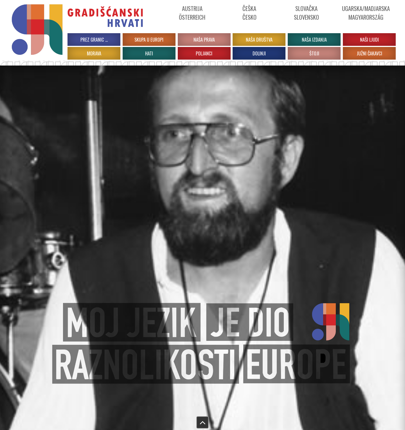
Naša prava (204, 39)
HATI (149, 53)
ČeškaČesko (249, 12)
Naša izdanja (314, 39)
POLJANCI (204, 53)
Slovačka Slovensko (306, 12)
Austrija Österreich (192, 12)
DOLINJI (259, 53)
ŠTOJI (314, 53)
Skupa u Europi (148, 39)
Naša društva (259, 39)
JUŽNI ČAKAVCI (369, 53)
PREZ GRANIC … (94, 39)
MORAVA (94, 53)
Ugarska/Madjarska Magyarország (366, 12)
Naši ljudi (369, 39)
